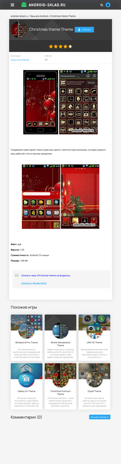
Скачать (84, 30)
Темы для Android (39, 16)
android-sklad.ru (19, 16)
